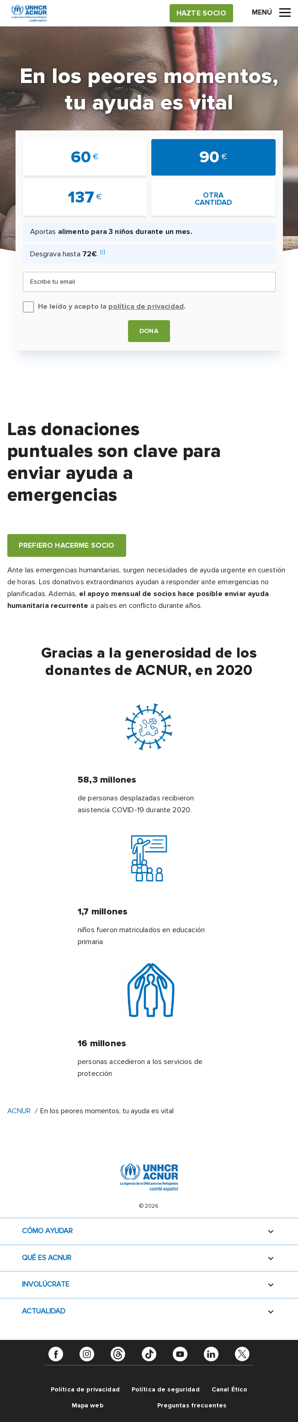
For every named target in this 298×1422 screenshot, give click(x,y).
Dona (149, 331)
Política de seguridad (166, 1389)
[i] (103, 252)
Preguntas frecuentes (192, 1405)
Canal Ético (230, 1389)
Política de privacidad (85, 1389)
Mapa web (87, 1405)
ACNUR (19, 1111)
